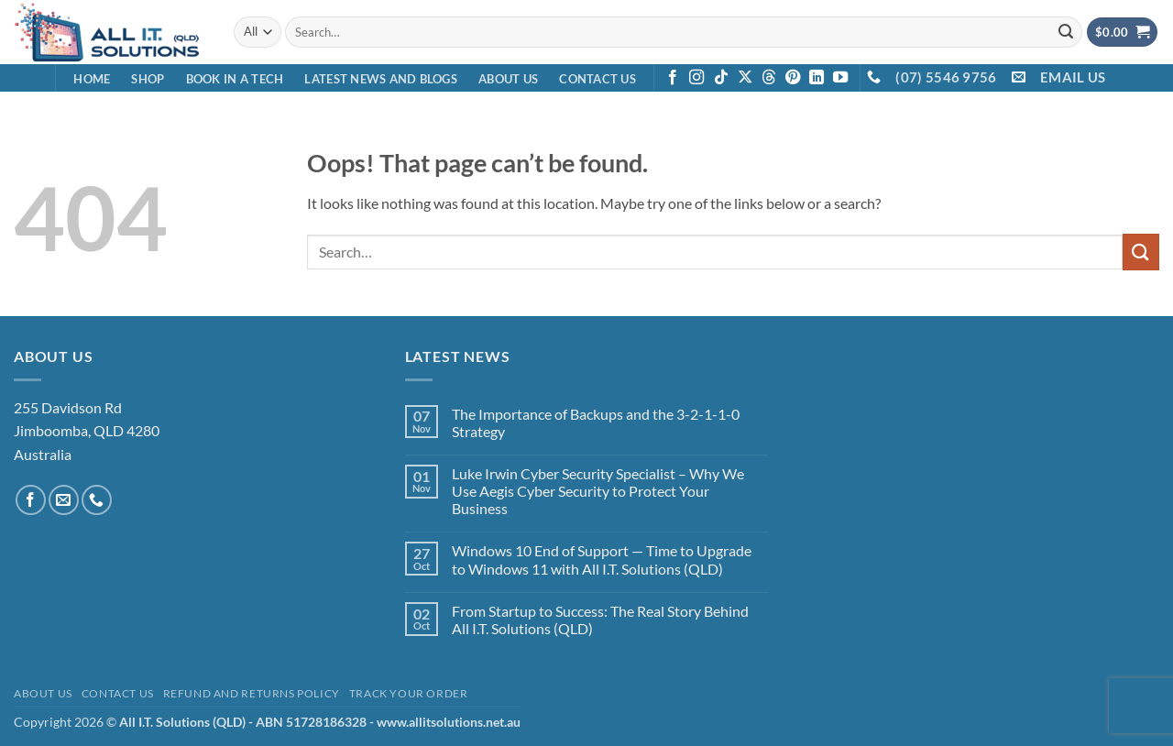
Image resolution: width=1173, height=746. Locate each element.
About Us (508, 78)
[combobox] (683, 31)
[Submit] (1065, 32)
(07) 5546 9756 (945, 77)
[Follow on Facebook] (672, 78)
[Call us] (97, 500)
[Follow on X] (745, 78)
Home (91, 78)
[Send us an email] (64, 500)
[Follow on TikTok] (721, 78)
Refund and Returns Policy (251, 693)
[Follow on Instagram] (696, 78)
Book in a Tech (235, 78)
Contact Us (597, 78)
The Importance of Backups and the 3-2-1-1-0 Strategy (596, 422)
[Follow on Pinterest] (792, 78)
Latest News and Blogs (380, 78)
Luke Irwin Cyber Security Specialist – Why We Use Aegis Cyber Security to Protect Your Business (598, 491)
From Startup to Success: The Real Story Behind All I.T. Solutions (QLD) (600, 619)
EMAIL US (1072, 77)
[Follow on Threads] (769, 78)
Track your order (408, 693)
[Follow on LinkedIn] (816, 78)
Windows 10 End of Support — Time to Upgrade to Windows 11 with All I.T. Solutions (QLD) (601, 559)
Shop (147, 78)
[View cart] (1122, 32)
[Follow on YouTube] (840, 78)
